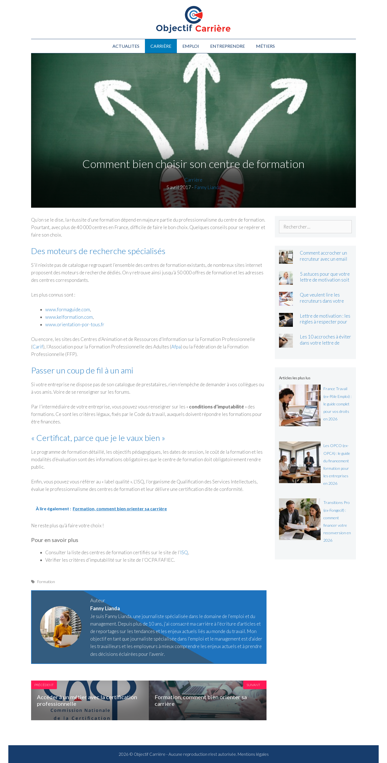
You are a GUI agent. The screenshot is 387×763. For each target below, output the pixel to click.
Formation (46, 581)
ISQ (184, 552)
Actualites (125, 46)
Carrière (160, 46)
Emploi (190, 46)
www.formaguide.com (67, 309)
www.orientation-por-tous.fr (74, 324)
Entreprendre (227, 46)
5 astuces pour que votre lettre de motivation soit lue (325, 279)
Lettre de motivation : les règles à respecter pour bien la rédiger (325, 321)
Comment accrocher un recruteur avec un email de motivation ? (323, 258)
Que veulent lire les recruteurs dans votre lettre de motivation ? (322, 300)
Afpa (176, 347)
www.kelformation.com (69, 317)
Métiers (265, 46)
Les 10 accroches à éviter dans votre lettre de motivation (325, 342)
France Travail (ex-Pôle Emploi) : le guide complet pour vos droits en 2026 (337, 403)
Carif (37, 347)
